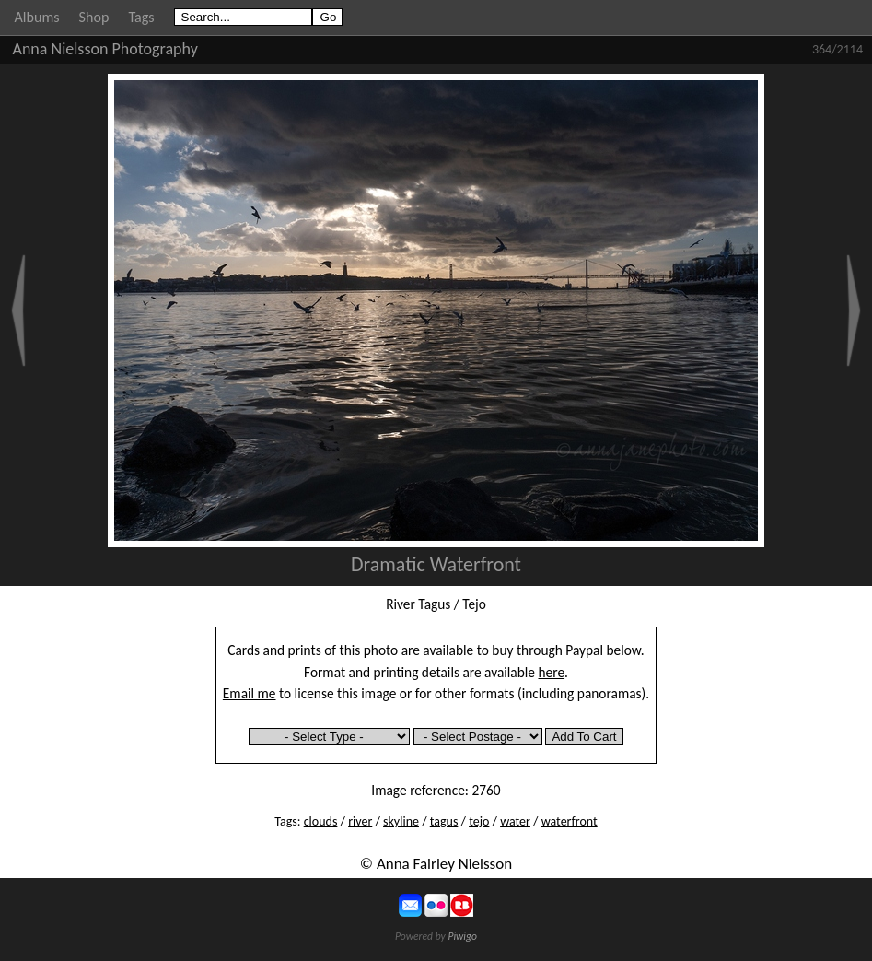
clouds (321, 821)
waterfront (569, 821)
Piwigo (462, 936)
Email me (249, 693)
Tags (141, 17)
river (360, 821)
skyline (401, 821)
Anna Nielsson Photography (105, 49)
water (515, 821)
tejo (479, 821)
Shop (94, 17)
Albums (37, 17)
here (552, 672)
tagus (444, 821)
